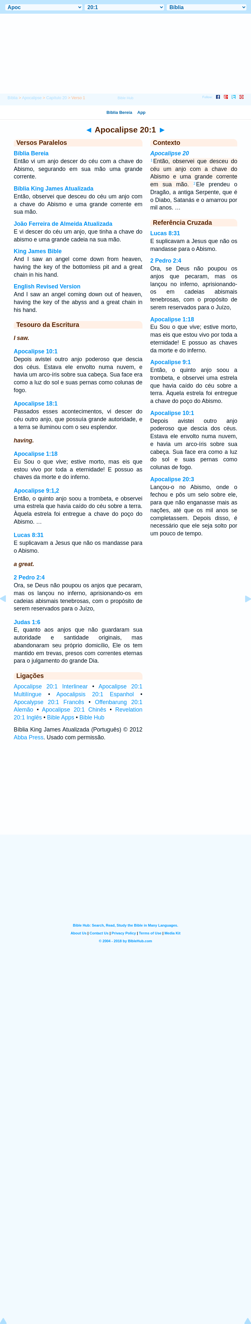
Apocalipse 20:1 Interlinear (51, 686)
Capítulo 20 (56, 98)
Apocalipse (32, 98)
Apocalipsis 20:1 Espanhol (95, 694)
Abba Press (28, 737)
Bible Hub (91, 717)
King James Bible (38, 251)
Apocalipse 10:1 (36, 351)
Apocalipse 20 (169, 153)
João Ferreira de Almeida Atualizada (63, 224)
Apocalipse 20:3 (172, 479)
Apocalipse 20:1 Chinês (74, 709)
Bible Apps (60, 717)
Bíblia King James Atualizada (53, 188)
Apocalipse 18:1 (36, 403)
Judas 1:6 (27, 622)
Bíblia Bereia (31, 153)
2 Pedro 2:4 (29, 577)
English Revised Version (47, 286)
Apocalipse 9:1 (170, 362)
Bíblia (13, 98)
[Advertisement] (125, 794)
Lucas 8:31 (28, 535)
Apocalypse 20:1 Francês (49, 702)
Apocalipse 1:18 (36, 454)
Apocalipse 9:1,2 (36, 490)
